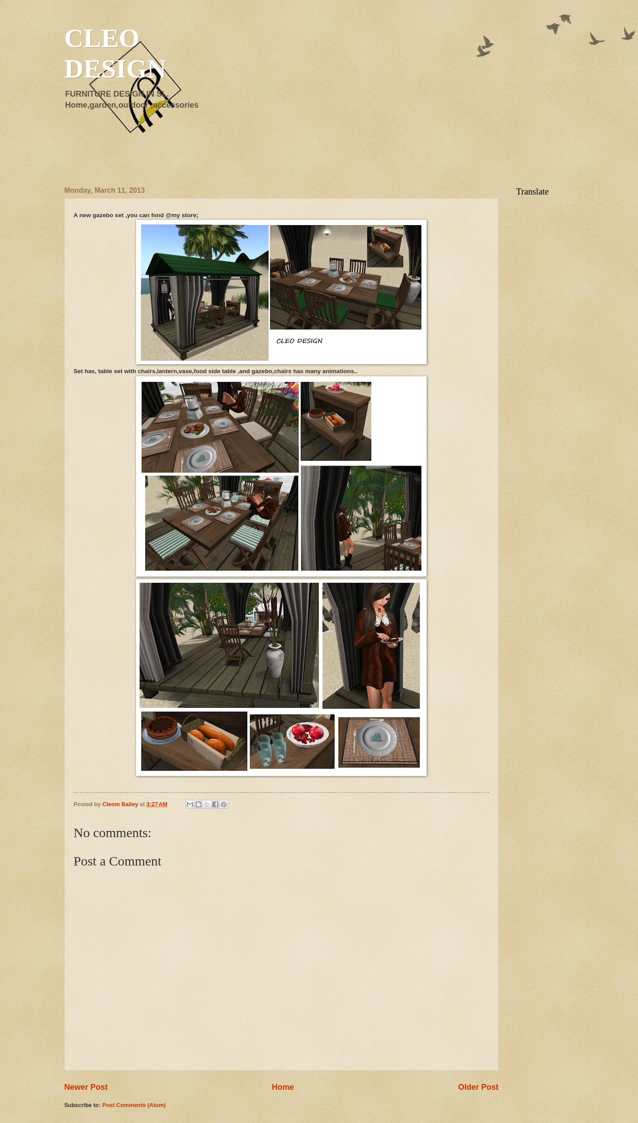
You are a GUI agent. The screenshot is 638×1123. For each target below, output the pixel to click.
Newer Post (86, 1087)
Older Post (478, 1087)
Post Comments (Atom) (134, 1105)
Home (283, 1087)
